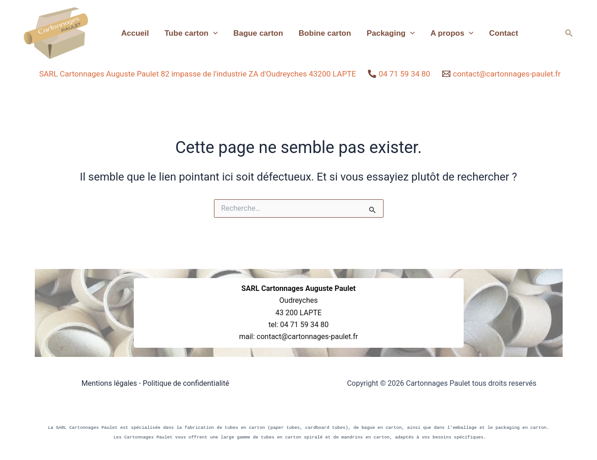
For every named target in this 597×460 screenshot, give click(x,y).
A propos (451, 33)
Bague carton (258, 33)
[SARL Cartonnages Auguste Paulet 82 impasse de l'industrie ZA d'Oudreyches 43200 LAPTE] (196, 74)
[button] (569, 33)
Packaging (391, 33)
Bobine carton (325, 33)
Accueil (135, 33)
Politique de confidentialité (185, 383)
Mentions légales (109, 383)
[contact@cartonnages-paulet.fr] (501, 74)
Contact (503, 33)
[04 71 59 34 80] (399, 74)
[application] (213, 33)
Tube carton (191, 33)
